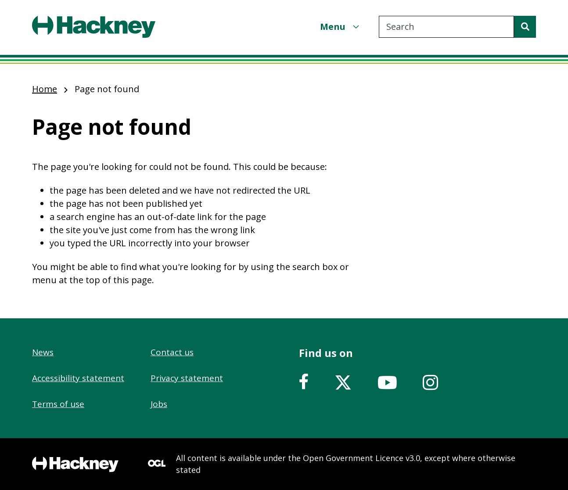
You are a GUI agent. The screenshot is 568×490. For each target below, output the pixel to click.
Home (44, 89)
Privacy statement (187, 378)
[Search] (525, 27)
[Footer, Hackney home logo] (75, 464)
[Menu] (340, 26)
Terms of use (58, 404)
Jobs (159, 404)
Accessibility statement (78, 378)
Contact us (172, 352)
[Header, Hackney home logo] (93, 27)
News (43, 352)
